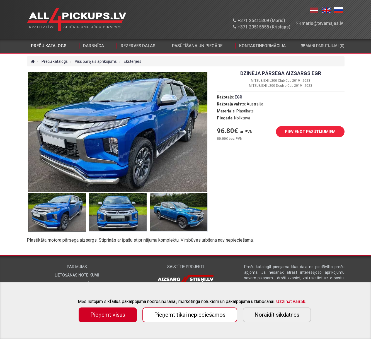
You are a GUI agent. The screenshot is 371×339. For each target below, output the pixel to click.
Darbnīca (93, 45)
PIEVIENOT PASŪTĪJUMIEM (306, 132)
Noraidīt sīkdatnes (276, 314)
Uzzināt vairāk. (291, 301)
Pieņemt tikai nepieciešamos (189, 314)
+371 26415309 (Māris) (259, 20)
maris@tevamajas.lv (319, 23)
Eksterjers (132, 61)
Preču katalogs (48, 45)
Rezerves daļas (138, 45)
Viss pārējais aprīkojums (96, 61)
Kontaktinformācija (262, 45)
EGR (238, 97)
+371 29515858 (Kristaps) (261, 27)
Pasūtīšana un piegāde (197, 45)
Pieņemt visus (107, 314)
